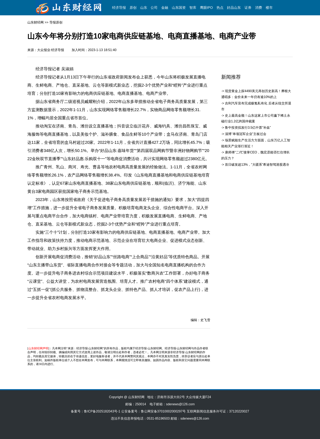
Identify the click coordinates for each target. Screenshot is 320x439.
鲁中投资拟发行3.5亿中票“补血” (248, 127)
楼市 (269, 8)
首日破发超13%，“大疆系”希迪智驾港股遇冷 (257, 164)
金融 (164, 8)
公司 (154, 8)
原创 (133, 8)
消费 (258, 8)
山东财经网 (35, 22)
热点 (220, 8)
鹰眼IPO (206, 8)
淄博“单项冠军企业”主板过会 (245, 134)
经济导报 (119, 8)
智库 (192, 8)
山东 (143, 8)
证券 (247, 8)
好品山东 (234, 8)
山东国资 (179, 8)
